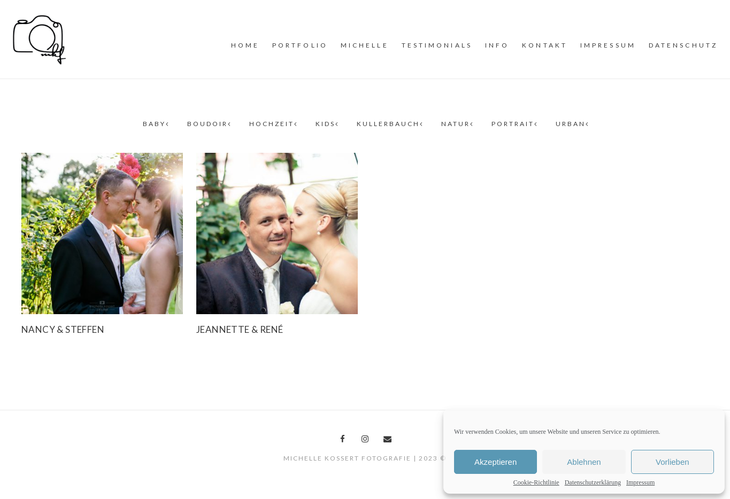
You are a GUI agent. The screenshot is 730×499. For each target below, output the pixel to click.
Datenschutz (683, 45)
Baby (155, 124)
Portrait (513, 124)
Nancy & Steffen (62, 329)
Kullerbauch (389, 124)
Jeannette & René (239, 329)
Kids (326, 124)
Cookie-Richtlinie (536, 482)
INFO (497, 45)
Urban (572, 124)
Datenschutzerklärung (593, 482)
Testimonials (437, 45)
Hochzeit (272, 124)
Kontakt (544, 45)
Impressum (640, 482)
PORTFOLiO (300, 45)
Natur (456, 124)
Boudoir (208, 124)
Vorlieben (672, 461)
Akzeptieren (495, 461)
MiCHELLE (365, 45)
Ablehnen (584, 461)
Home (245, 45)
